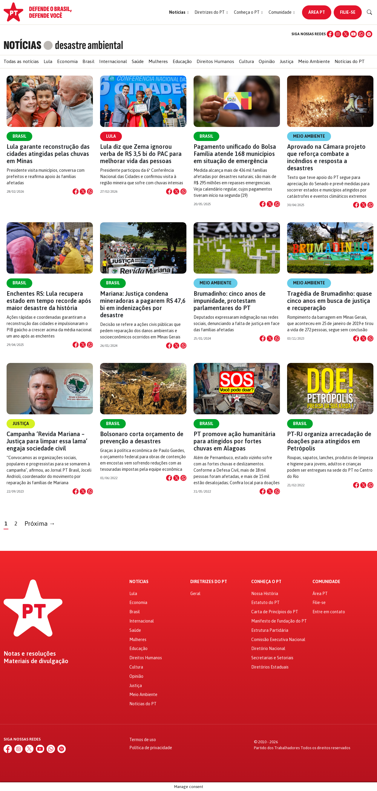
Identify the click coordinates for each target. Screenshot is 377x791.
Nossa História (264, 593)
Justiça (286, 61)
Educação (182, 61)
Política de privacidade (150, 747)
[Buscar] (370, 12)
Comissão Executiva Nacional (278, 639)
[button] (179, 12)
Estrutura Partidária (269, 630)
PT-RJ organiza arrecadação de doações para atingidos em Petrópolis (329, 441)
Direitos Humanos (215, 61)
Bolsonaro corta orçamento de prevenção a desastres (141, 437)
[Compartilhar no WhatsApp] (90, 191)
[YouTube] (353, 34)
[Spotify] (369, 34)
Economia (67, 61)
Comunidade (326, 582)
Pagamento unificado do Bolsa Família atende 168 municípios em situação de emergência (235, 153)
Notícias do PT (350, 61)
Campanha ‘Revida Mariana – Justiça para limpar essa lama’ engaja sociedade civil (47, 441)
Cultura (246, 61)
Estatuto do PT (265, 602)
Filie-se (347, 12)
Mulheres (158, 61)
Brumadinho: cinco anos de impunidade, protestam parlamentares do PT (230, 300)
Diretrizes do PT (208, 582)
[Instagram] (338, 34)
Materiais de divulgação (36, 661)
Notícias (138, 582)
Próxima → (39, 523)
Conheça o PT (266, 582)
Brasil (88, 61)
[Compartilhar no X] (83, 191)
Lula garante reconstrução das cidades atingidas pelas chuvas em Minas (48, 153)
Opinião (267, 61)
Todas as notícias (21, 61)
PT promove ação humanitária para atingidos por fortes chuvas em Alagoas (234, 441)
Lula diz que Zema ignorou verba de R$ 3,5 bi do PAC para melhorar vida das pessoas (141, 153)
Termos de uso (142, 739)
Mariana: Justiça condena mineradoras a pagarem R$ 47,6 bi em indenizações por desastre (143, 304)
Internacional (113, 61)
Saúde (138, 61)
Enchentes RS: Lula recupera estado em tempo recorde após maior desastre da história (49, 300)
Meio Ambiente (314, 61)
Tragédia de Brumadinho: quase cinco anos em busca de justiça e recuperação (329, 300)
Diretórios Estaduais (270, 667)
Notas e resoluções (30, 653)
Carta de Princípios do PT (274, 611)
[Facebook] (330, 34)
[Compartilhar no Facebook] (76, 191)
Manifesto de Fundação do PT (279, 621)
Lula (48, 61)
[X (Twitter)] (345, 34)
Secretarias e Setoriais (272, 657)
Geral (195, 593)
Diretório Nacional (268, 648)
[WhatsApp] (361, 34)
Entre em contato (328, 611)
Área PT (316, 12)
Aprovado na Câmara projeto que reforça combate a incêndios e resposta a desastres (326, 157)
